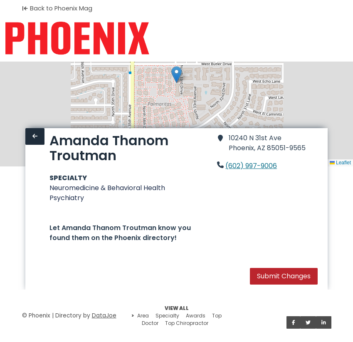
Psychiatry (66, 198)
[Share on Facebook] (293, 322)
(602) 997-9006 (251, 166)
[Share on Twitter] (308, 322)
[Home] (77, 38)
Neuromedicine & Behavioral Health (107, 188)
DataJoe (104, 316)
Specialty (167, 315)
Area (143, 315)
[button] (176, 74)
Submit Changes (284, 276)
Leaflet (340, 163)
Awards (195, 315)
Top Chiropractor (186, 323)
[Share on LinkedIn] (323, 322)
